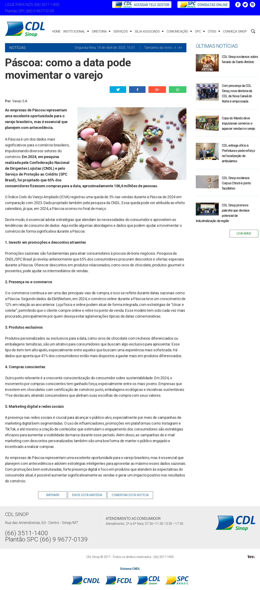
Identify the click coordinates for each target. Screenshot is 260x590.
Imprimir (52, 495)
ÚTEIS (214, 31)
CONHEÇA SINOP (235, 31)
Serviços (122, 31)
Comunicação (179, 31)
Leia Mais (244, 233)
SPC (200, 31)
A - (176, 47)
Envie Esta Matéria (87, 495)
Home (56, 31)
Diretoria (101, 31)
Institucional (76, 31)
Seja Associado (149, 31)
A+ (180, 48)
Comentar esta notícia (130, 495)
